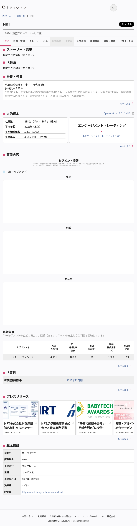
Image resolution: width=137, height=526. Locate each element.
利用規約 (42, 516)
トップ (5, 41)
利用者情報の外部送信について (64, 516)
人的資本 (81, 41)
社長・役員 (19, 41)
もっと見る (125, 103)
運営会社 (111, 516)
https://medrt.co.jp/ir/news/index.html (42, 492)
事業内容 (94, 41)
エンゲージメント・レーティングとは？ (102, 135)
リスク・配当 (126, 41)
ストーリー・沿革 (38, 41)
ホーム (8, 15)
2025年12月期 (75, 380)
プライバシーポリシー (93, 516)
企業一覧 (21, 15)
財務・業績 (109, 41)
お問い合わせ (28, 516)
